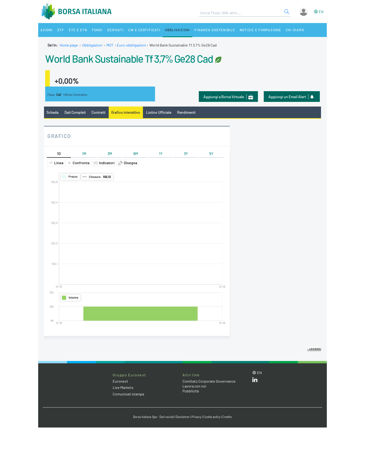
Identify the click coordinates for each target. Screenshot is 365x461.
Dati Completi (75, 112)
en (321, 11)
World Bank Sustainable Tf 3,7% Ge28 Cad (129, 58)
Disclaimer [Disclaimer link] (183, 417)
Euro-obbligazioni (131, 45)
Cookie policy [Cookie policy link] (211, 417)
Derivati (115, 30)
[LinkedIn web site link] (254, 380)
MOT (109, 45)
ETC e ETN (78, 30)
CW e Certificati (144, 30)
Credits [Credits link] (227, 417)
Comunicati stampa (128, 394)
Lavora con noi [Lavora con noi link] (194, 386)
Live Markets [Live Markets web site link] (123, 387)
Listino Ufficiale (158, 112)
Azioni (47, 30)
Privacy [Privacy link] (196, 417)
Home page (69, 45)
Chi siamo (295, 30)
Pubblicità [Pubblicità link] (190, 391)
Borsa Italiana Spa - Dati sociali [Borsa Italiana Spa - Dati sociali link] (153, 417)
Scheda (52, 112)
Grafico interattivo (125, 112)
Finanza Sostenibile (215, 30)
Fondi (97, 30)
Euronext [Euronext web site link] (120, 381)
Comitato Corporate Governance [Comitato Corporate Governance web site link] (209, 381)
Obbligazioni (177, 30)
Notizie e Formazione (260, 30)
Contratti (98, 112)
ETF (60, 30)
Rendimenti (186, 112)
